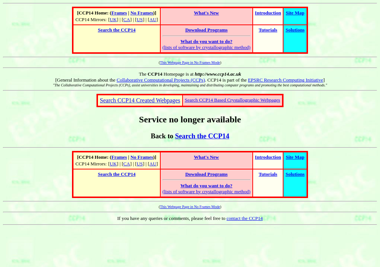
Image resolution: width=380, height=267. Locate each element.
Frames (119, 13)
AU (153, 19)
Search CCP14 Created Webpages (140, 100)
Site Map (295, 13)
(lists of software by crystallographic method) (206, 44)
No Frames (141, 13)
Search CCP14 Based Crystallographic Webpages (232, 100)
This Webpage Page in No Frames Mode (190, 62)
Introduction (268, 13)
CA (126, 19)
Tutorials (268, 30)
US (140, 19)
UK (113, 19)
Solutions (294, 30)
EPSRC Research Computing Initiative (285, 80)
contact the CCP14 (245, 218)
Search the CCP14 (117, 30)
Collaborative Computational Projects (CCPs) (161, 80)
